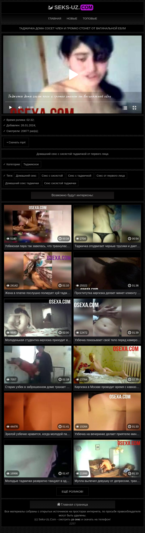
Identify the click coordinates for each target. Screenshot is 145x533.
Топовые (90, 18)
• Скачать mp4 (16, 142)
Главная (54, 18)
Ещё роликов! (72, 491)
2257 (72, 523)
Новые (72, 18)
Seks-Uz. (73, 7)
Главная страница (72, 504)
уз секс (76, 519)
